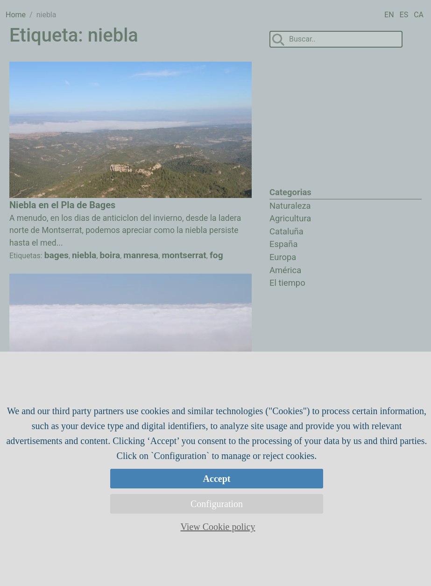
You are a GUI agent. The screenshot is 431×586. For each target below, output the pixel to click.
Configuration (217, 504)
